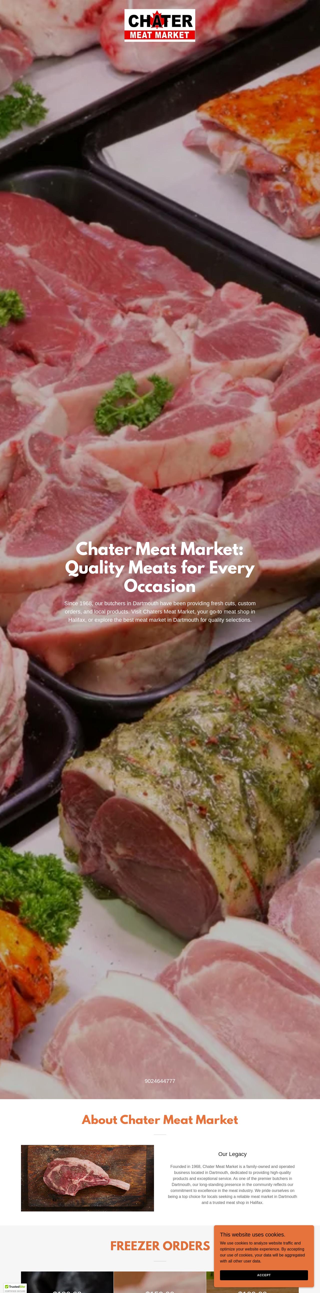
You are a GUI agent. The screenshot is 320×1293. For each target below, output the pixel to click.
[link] (159, 29)
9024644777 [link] (160, 1081)
